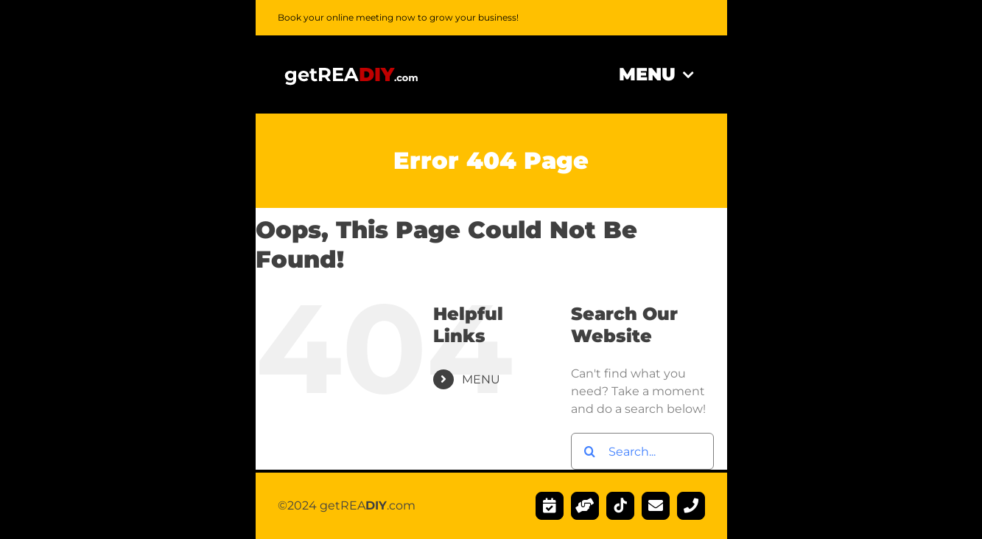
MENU (481, 379)
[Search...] (642, 451)
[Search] (589, 451)
